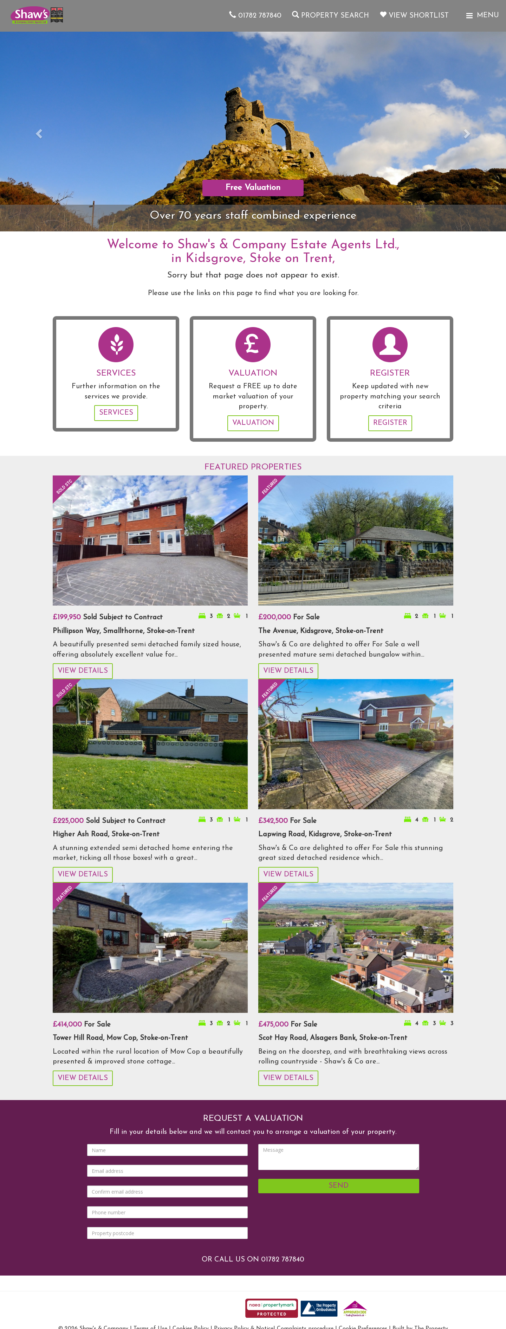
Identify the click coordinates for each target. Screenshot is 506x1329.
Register (390, 423)
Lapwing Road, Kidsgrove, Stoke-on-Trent (325, 834)
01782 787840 (255, 15)
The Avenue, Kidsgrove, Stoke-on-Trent (320, 631)
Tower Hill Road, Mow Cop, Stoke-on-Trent (120, 1038)
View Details (83, 671)
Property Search (330, 15)
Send (339, 1185)
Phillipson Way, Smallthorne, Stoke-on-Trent (124, 631)
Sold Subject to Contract (108, 617)
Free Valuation (253, 188)
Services (116, 412)
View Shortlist (414, 15)
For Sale (289, 617)
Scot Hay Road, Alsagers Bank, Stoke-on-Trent (332, 1038)
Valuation (253, 423)
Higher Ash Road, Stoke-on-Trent (106, 834)
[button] (38, 131)
